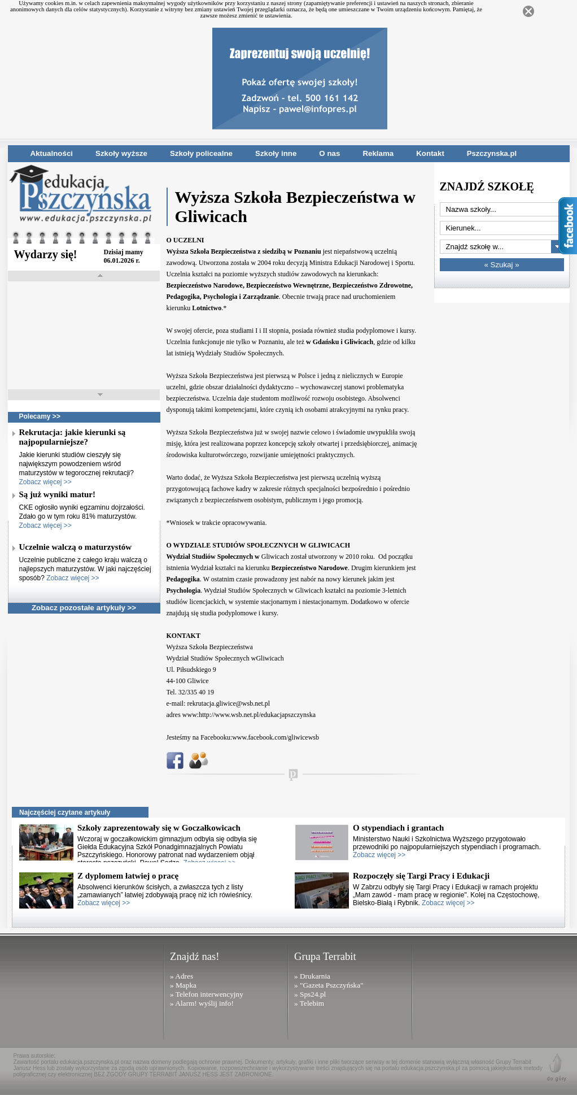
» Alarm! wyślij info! (202, 1003)
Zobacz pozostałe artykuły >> (84, 607)
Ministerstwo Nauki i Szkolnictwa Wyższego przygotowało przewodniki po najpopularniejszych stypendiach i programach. (447, 847)
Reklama (378, 153)
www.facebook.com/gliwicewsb (275, 737)
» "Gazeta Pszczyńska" (329, 985)
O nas (329, 153)
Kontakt (430, 153)
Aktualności (51, 153)
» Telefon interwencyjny (206, 994)
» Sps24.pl (310, 994)
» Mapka (183, 985)
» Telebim (309, 1003)
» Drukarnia (312, 976)
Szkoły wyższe (121, 153)
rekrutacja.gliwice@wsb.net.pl (228, 703)
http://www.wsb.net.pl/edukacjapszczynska (257, 715)
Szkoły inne (275, 153)
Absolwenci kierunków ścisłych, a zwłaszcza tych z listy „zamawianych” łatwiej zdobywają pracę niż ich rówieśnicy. (164, 895)
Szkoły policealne (201, 153)
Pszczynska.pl (492, 153)
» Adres (181, 976)
